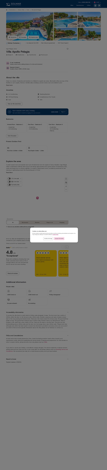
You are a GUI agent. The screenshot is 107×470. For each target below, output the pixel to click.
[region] (54, 235)
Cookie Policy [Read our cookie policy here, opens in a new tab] (55, 234)
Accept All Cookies (59, 238)
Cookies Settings (48, 238)
